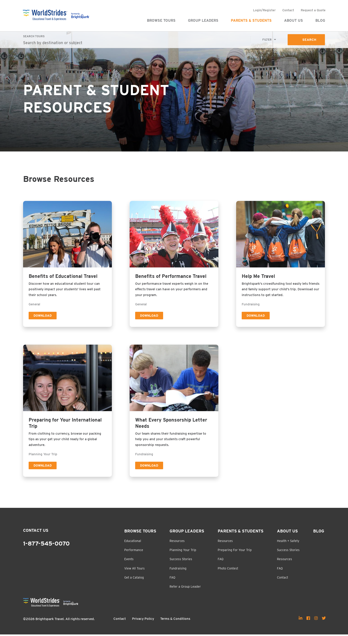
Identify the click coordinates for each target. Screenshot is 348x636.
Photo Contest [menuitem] (228, 569)
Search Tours (34, 36)
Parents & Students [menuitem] (251, 20)
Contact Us (35, 532)
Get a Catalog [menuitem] (134, 579)
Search (309, 40)
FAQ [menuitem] (172, 579)
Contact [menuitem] (288, 10)
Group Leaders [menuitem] (203, 20)
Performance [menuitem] (133, 551)
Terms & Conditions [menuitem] (175, 620)
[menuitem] (300, 619)
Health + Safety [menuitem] (288, 542)
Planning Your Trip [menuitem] (183, 551)
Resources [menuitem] (177, 542)
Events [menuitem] (129, 560)
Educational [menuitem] (132, 542)
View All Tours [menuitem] (134, 569)
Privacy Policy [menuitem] (143, 620)
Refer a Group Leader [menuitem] (185, 588)
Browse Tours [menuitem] (161, 20)
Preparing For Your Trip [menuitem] (235, 551)
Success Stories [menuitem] (181, 560)
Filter (266, 39)
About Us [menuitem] (293, 20)
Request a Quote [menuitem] (313, 10)
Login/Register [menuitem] (264, 10)
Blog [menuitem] (320, 20)
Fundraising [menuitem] (178, 569)
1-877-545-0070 (46, 545)
